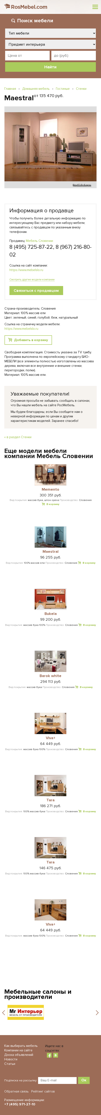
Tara (50, 800)
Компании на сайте (18, 1050)
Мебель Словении (39, 241)
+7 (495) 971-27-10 (19, 1104)
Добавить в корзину (31, 340)
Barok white (50, 676)
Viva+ (50, 738)
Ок (83, 1080)
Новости (10, 1059)
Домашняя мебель (36, 89)
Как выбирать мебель (21, 1046)
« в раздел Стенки (17, 437)
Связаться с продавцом (36, 290)
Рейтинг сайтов (43, 1091)
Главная (10, 89)
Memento (50, 489)
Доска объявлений (18, 1055)
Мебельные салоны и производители (37, 994)
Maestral (51, 551)
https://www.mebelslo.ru (26, 270)
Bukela (51, 614)
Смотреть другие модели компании (32, 279)
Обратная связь (16, 1091)
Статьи (9, 1064)
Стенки (81, 89)
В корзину (52, 504)
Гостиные (63, 89)
